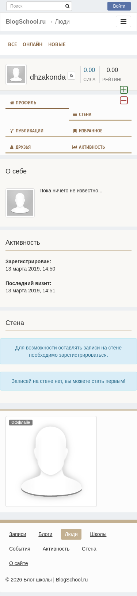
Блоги (45, 534)
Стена (81, 114)
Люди (71, 534)
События (19, 549)
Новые (56, 44)
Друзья (20, 147)
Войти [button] (119, 6)
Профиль (22, 102)
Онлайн (32, 44)
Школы (98, 534)
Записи (17, 534)
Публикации (26, 130)
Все (12, 44)
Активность (88, 147)
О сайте (18, 563)
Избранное (87, 130)
